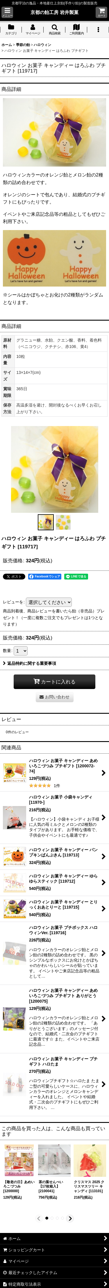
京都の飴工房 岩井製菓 (54, 12)
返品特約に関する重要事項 (29, 663)
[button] (7, 12)
